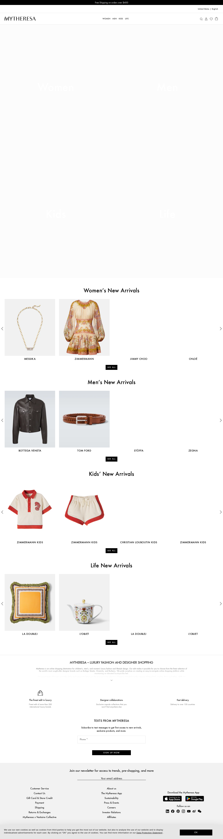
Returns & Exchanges (39, 812)
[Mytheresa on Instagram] (183, 811)
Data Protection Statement (149, 833)
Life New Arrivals (111, 566)
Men (167, 88)
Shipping (39, 807)
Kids (56, 214)
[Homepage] (20, 19)
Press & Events (111, 802)
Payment (39, 802)
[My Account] (206, 19)
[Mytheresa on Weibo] (194, 811)
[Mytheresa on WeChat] (199, 811)
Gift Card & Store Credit (39, 798)
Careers (111, 807)
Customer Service (39, 788)
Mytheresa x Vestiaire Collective (39, 817)
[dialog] (111, 832)
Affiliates (111, 817)
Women (55, 88)
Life (167, 214)
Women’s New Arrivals (112, 291)
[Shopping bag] (216, 19)
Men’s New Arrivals (111, 382)
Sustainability (111, 798)
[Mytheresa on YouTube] (189, 811)
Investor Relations (111, 812)
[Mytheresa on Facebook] (173, 811)
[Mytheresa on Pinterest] (178, 811)
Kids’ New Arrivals (111, 474)
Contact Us (39, 793)
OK (196, 832)
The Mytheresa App (111, 793)
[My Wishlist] (211, 19)
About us (111, 788)
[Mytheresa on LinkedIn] (167, 811)
